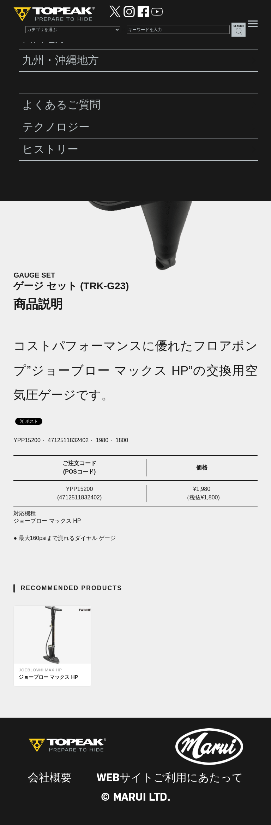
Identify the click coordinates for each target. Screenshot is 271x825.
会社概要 (50, 778)
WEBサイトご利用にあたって (170, 778)
